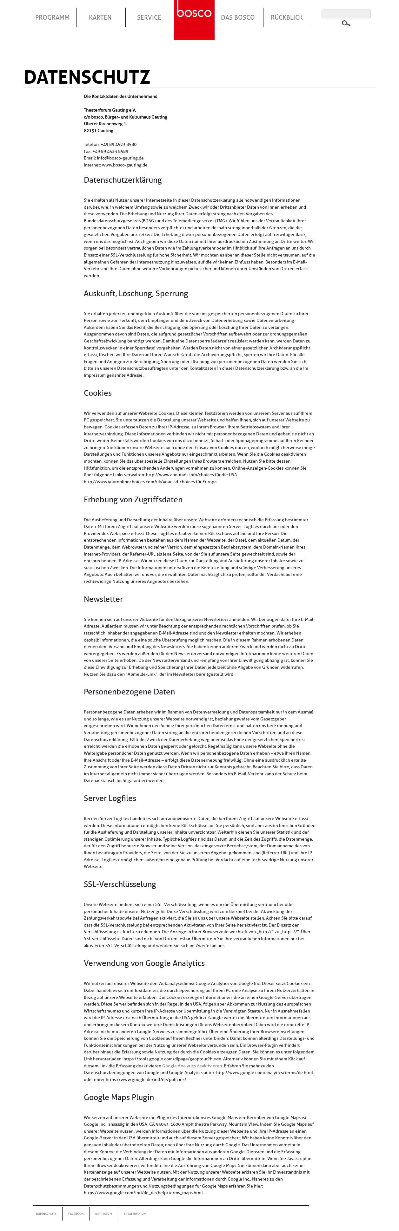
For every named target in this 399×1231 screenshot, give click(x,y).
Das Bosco (238, 17)
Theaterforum (135, 1214)
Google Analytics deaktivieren (192, 1066)
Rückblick (287, 17)
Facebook (75, 1214)
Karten (100, 17)
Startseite (195, 12)
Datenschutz (46, 1214)
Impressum (103, 1214)
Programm (52, 17)
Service (149, 17)
